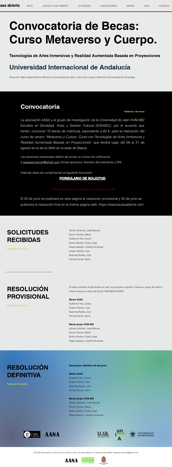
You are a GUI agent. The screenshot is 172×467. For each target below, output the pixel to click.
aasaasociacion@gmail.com (41, 162)
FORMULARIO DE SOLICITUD (82, 178)
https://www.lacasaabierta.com (121, 204)
